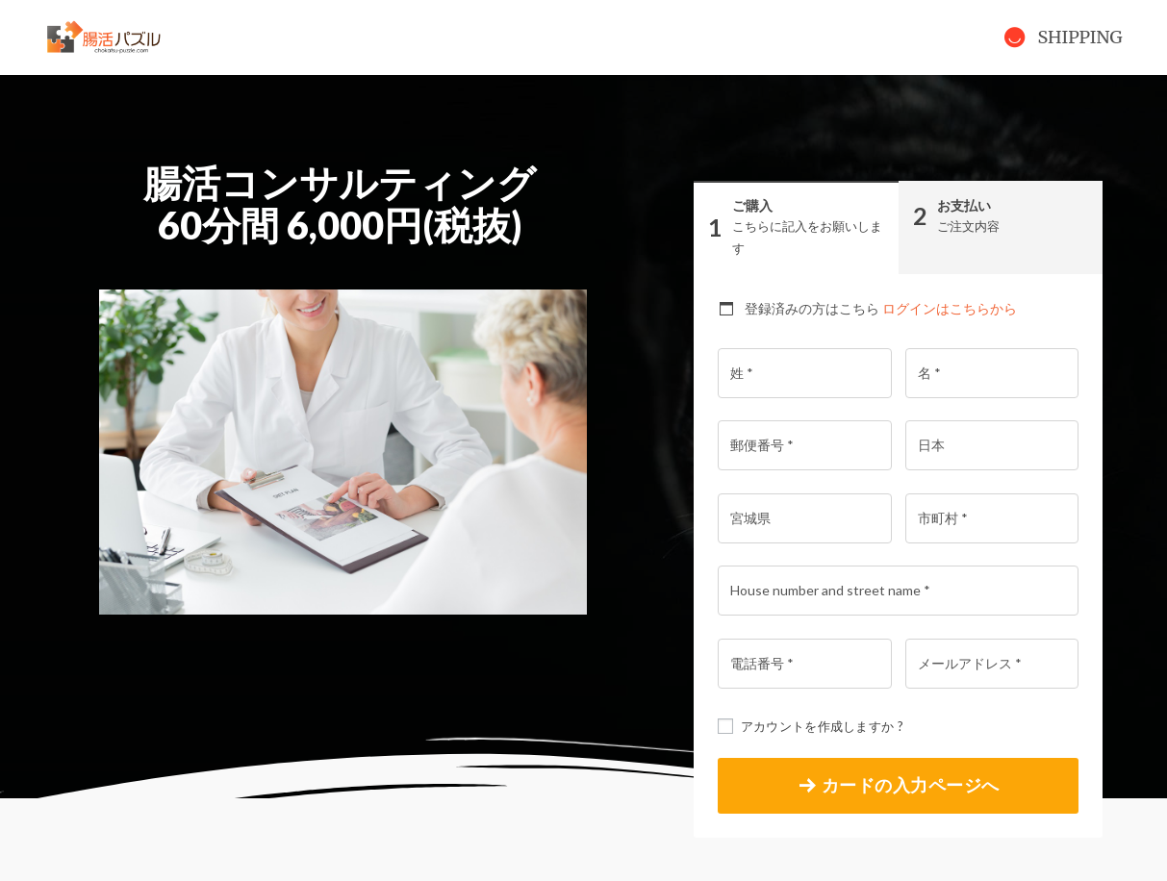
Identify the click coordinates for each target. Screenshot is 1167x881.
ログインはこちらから (949, 308)
